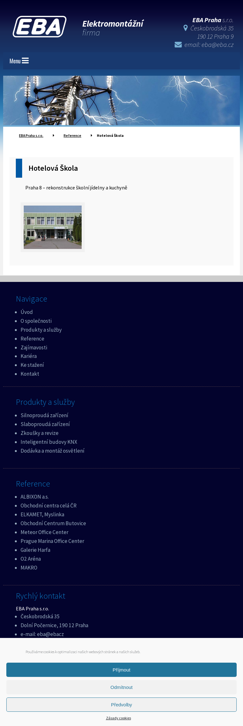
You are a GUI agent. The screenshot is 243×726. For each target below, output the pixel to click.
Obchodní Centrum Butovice (53, 522)
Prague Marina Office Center (52, 540)
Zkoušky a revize (40, 432)
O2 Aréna (31, 558)
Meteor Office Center (44, 531)
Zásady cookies (118, 718)
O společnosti (36, 320)
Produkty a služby (41, 329)
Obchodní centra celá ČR (49, 504)
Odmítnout (121, 687)
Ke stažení (32, 364)
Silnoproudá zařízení (44, 414)
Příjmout (121, 669)
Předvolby (121, 704)
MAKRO (29, 567)
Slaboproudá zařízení (45, 423)
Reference (32, 337)
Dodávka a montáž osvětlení (52, 450)
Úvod (27, 311)
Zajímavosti (34, 346)
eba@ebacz (50, 633)
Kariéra (29, 355)
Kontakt (30, 373)
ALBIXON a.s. (35, 496)
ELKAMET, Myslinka (42, 513)
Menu (19, 60)
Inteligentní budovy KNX (49, 441)
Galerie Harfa (35, 549)
